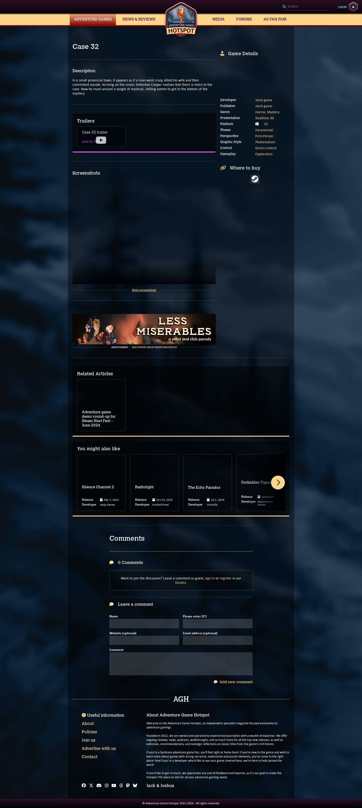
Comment (116, 650)
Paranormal (264, 130)
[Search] (306, 6)
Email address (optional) (200, 633)
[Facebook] (84, 785)
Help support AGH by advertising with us (154, 347)
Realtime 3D (264, 118)
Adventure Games (93, 19)
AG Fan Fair (275, 19)
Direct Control (266, 148)
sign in (210, 578)
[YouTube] (114, 785)
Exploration (263, 154)
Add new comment (233, 682)
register (226, 578)
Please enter (195, 617)
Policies (89, 731)
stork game (263, 100)
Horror (260, 112)
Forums (244, 19)
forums (180, 582)
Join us (88, 740)
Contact (89, 756)
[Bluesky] (135, 785)
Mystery (273, 112)
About (88, 723)
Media (218, 19)
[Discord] (99, 785)
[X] (91, 785)
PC (266, 124)
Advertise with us (99, 748)
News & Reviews (139, 19)
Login (342, 7)
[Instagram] (107, 785)
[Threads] (121, 785)
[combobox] (306, 6)
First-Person (264, 136)
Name (113, 617)
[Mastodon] (128, 785)
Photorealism (265, 142)
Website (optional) (122, 633)
